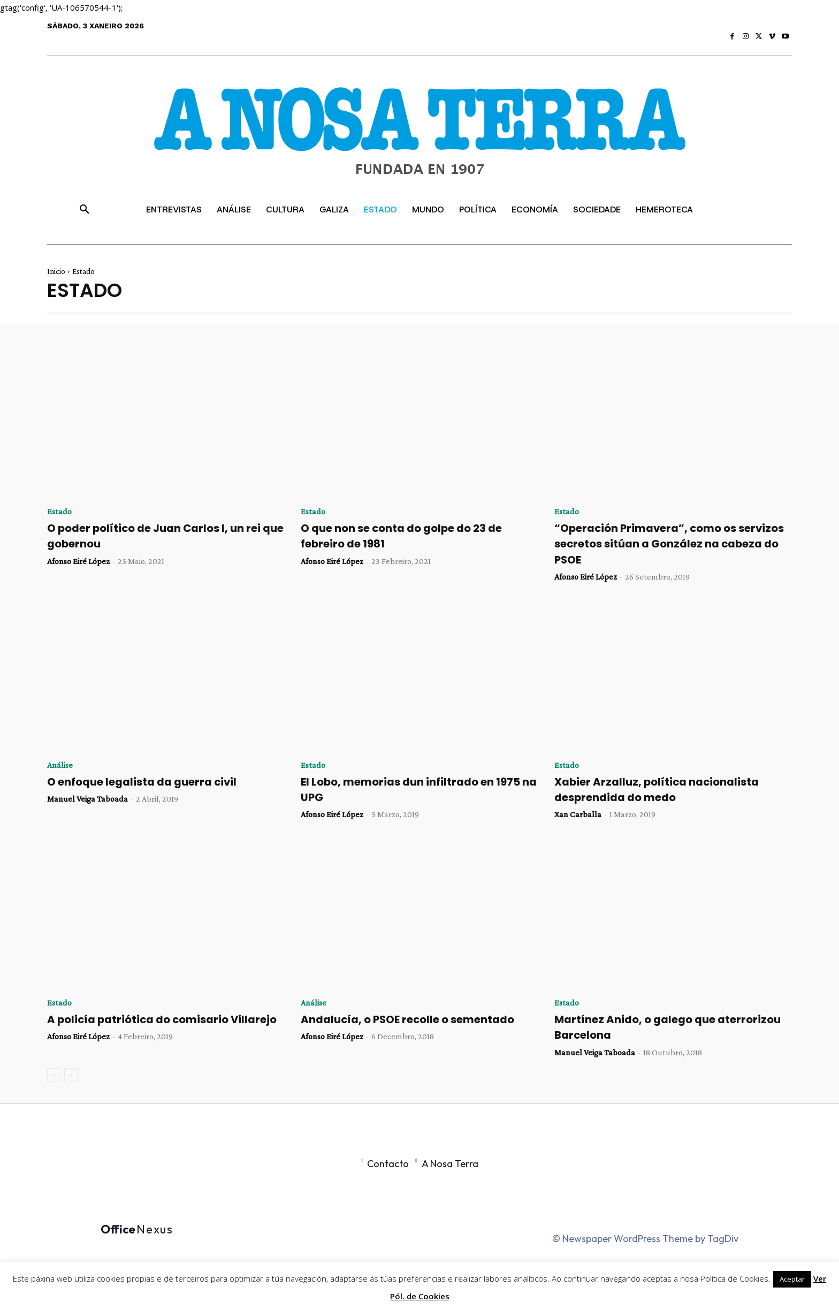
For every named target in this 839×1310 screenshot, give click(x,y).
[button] (84, 210)
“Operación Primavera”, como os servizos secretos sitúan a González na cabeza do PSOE (666, 543)
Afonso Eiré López (78, 561)
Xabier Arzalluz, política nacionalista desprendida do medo (661, 789)
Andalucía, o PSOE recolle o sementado (414, 1019)
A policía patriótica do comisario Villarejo (142, 1026)
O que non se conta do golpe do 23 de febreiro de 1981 (408, 535)
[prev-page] (53, 1075)
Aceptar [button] (792, 1279)
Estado (59, 511)
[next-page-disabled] (71, 1075)
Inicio (56, 271)
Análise (60, 765)
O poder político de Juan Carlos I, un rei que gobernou (159, 535)
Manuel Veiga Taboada (87, 798)
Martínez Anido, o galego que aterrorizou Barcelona (673, 1026)
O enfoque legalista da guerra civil (147, 781)
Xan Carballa (577, 814)
